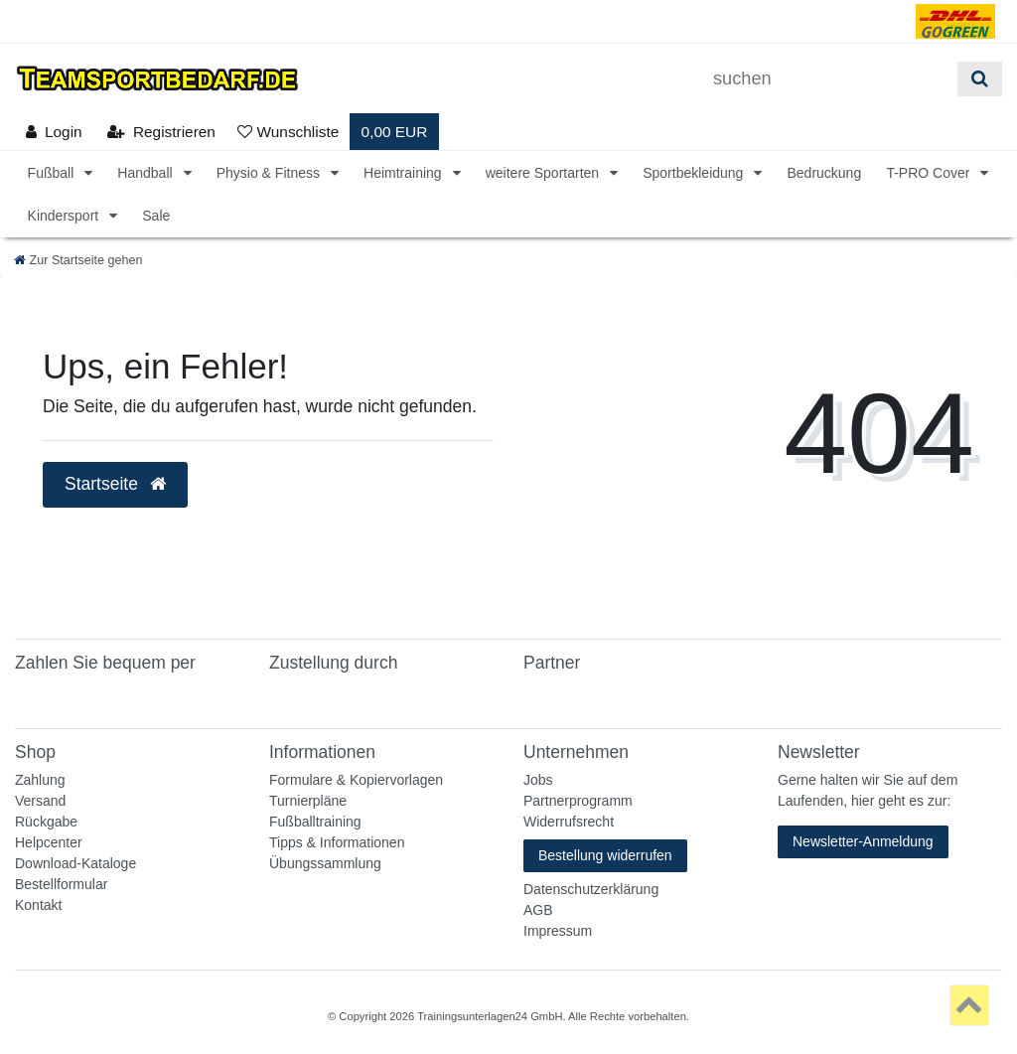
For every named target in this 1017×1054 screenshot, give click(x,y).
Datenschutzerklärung (590, 889)
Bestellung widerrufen (605, 855)
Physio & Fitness (270, 173)
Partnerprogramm (578, 801)
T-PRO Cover (929, 173)
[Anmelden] (54, 131)
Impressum (557, 931)
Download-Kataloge (75, 863)
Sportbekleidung (695, 173)
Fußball (53, 173)
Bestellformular (61, 884)
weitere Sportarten (544, 173)
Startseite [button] (115, 484)
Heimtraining (404, 173)
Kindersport (65, 216)
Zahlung (40, 780)
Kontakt (38, 905)
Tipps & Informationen (336, 842)
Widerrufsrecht (568, 821)
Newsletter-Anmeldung (863, 841)
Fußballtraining (315, 821)
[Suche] (979, 79)
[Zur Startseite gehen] (78, 260)
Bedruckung (824, 173)
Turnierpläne (308, 801)
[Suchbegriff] (828, 79)
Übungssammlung (325, 863)
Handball (146, 173)
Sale (156, 216)
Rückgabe (46, 821)
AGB (538, 910)
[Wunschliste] (288, 131)
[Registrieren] (161, 131)
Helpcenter (48, 842)
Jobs (538, 780)
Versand (40, 801)
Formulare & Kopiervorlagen (356, 780)
